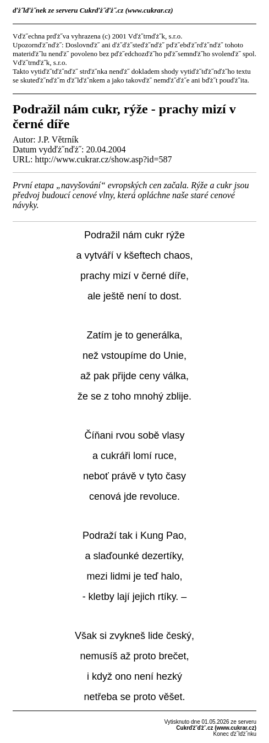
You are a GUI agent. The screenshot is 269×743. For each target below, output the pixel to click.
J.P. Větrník (58, 139)
